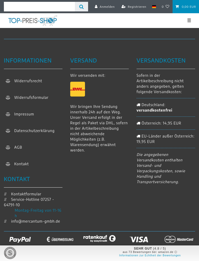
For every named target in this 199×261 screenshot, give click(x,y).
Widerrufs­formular (31, 97)
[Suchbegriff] (39, 6)
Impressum (24, 114)
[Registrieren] (134, 6)
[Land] (154, 6)
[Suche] (81, 6)
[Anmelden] (105, 6)
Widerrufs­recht (28, 81)
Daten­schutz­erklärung (34, 130)
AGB (18, 147)
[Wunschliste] (166, 6)
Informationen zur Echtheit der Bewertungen (150, 255)
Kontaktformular (22, 194)
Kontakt (21, 164)
